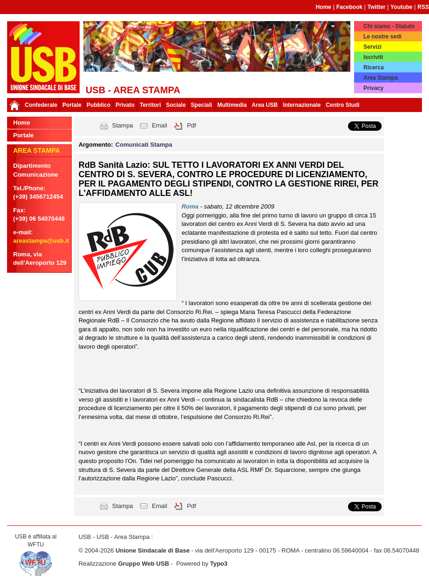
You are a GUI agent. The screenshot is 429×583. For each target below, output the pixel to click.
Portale (71, 105)
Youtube (402, 7)
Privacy (373, 88)
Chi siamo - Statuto (388, 26)
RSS (423, 7)
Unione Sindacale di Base (153, 550)
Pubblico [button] (99, 105)
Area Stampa (380, 78)
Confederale (41, 105)
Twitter (376, 7)
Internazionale (302, 105)
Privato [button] (125, 105)
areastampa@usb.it (41, 240)
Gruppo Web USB (143, 563)
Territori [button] (150, 105)
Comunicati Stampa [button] (143, 144)
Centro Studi (343, 105)
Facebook (349, 7)
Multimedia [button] (232, 105)
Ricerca (373, 67)
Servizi (372, 47)
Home (323, 7)
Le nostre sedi (382, 36)
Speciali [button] (201, 105)
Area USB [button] (265, 105)
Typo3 (218, 563)
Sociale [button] (176, 105)
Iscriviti (373, 57)
